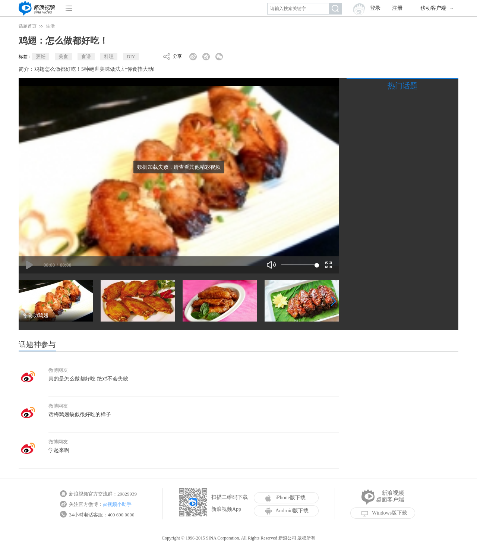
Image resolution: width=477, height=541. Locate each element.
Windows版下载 (384, 513)
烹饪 (40, 56)
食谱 (86, 56)
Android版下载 (287, 511)
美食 (63, 56)
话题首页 (28, 26)
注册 (397, 8)
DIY (131, 56)
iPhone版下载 (285, 498)
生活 (50, 26)
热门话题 (402, 86)
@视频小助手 (117, 504)
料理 (109, 56)
